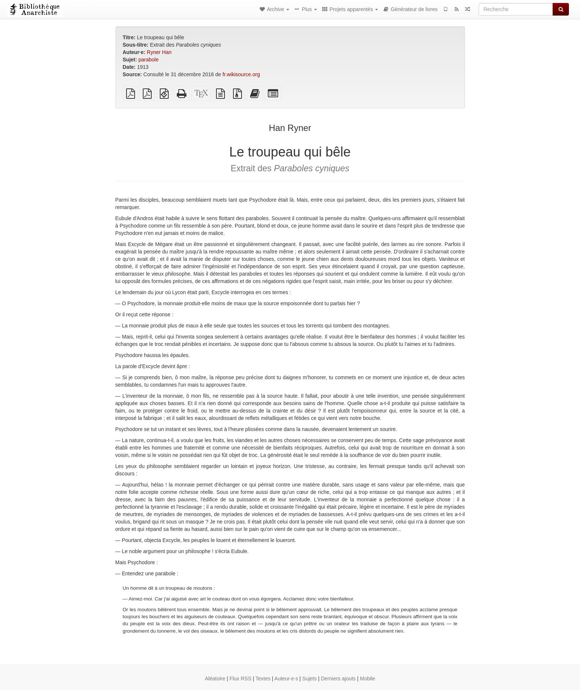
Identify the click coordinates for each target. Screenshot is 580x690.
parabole (148, 60)
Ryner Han (159, 52)
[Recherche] (516, 9)
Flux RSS (240, 678)
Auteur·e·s (286, 678)
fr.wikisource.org (241, 74)
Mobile (367, 678)
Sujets (309, 678)
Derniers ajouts (338, 678)
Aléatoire (215, 678)
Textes (263, 678)
